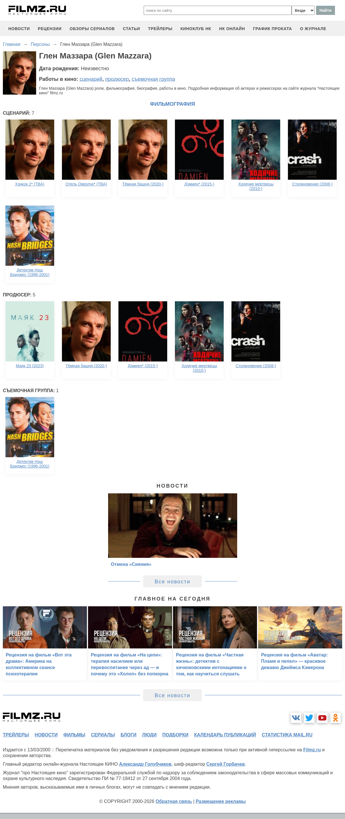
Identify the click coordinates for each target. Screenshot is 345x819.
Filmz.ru (312, 749)
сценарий (91, 79)
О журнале (313, 28)
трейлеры (160, 28)
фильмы (74, 734)
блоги (128, 734)
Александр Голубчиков (145, 764)
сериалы (103, 734)
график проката (272, 28)
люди (149, 734)
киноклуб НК (195, 28)
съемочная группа (153, 79)
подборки (175, 734)
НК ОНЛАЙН (232, 28)
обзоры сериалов (92, 28)
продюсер (117, 79)
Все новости (172, 582)
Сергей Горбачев (225, 764)
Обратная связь (174, 801)
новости (19, 28)
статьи (131, 28)
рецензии (50, 28)
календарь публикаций (225, 734)
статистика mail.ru (287, 734)
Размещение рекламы (221, 801)
